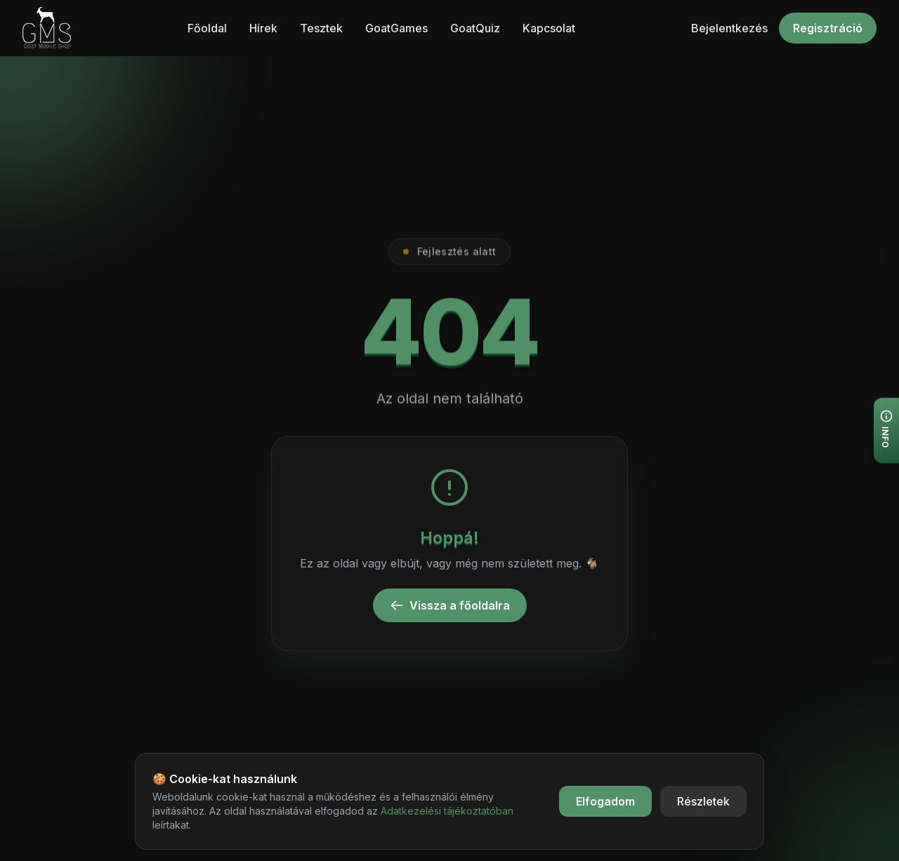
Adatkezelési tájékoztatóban (447, 811)
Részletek (703, 801)
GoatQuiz (475, 28)
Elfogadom (605, 801)
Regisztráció (827, 28)
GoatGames (396, 28)
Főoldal (207, 28)
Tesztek (321, 28)
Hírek (263, 28)
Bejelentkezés (729, 28)
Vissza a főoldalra (450, 605)
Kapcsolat (549, 28)
